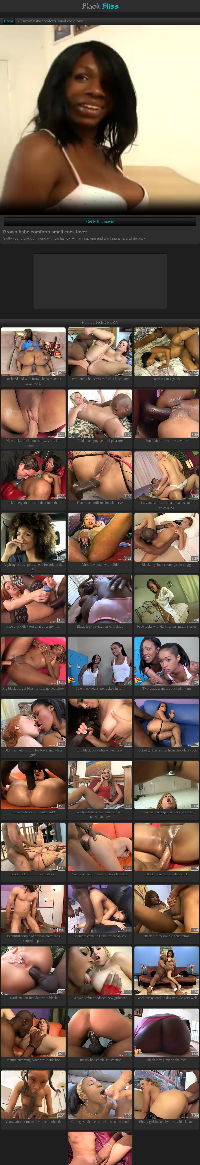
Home (9, 21)
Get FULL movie (100, 221)
